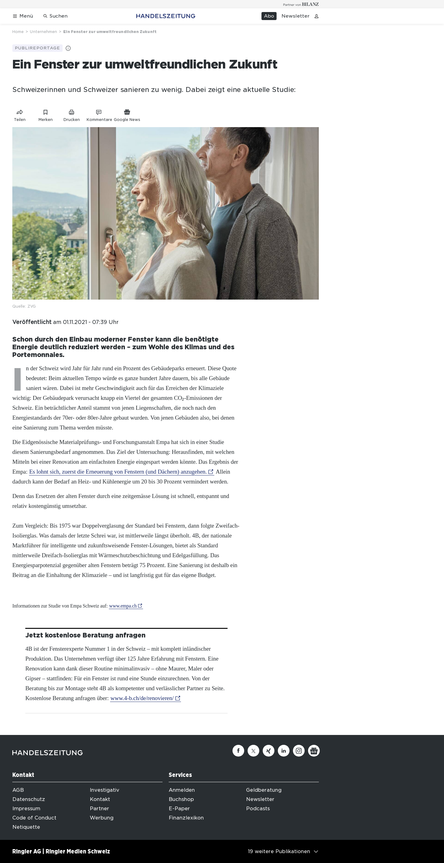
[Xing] (268, 751)
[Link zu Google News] (127, 114)
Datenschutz (28, 799)
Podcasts (258, 808)
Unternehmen (43, 31)
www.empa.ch (123, 605)
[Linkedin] (284, 751)
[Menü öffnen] (22, 16)
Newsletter (296, 16)
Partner (99, 808)
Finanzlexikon (186, 818)
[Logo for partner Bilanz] (301, 4)
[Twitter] (253, 751)
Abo (269, 16)
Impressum (26, 808)
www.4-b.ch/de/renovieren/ (142, 698)
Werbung (101, 818)
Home (18, 31)
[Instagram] (299, 751)
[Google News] (314, 751)
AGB (18, 790)
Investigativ (104, 790)
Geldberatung (264, 790)
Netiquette (26, 827)
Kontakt (100, 799)
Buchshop (181, 799)
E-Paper (179, 808)
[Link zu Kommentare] (99, 114)
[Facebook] (238, 751)
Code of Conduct (34, 818)
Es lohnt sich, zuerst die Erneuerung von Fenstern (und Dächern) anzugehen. (118, 471)
